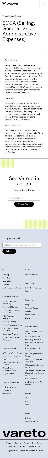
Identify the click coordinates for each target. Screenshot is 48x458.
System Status (34, 446)
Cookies (18, 443)
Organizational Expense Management (11, 338)
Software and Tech (9, 387)
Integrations (7, 281)
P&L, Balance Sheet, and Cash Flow (11, 311)
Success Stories (31, 274)
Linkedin (28, 418)
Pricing (27, 291)
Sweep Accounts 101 (33, 379)
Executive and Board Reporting (10, 329)
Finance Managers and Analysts (11, 363)
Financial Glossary (32, 308)
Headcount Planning (10, 307)
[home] (9, 4)
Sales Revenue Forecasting (8, 317)
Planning (5, 274)
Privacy (9, 443)
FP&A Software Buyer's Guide (34, 332)
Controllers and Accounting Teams (9, 369)
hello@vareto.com (32, 421)
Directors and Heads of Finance (11, 357)
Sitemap (28, 404)
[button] (44, 4)
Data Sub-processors (16, 446)
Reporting (6, 278)
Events (27, 318)
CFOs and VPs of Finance (12, 353)
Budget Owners (8, 373)
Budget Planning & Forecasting (9, 302)
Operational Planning (10, 334)
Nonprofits (6, 393)
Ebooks (28, 311)
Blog (27, 304)
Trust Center (37, 443)
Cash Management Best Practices (34, 383)
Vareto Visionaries (32, 314)
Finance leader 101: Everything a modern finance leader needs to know (34, 341)
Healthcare (6, 390)
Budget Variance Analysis (12, 325)
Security (5, 284)
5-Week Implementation (11, 288)
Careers (28, 401)
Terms (26, 443)
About (27, 398)
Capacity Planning (9, 321)
